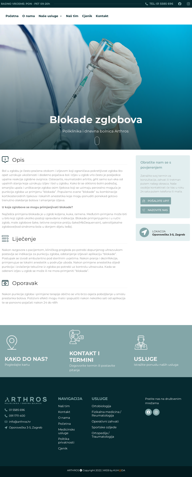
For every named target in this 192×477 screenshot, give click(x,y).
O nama (28, 16)
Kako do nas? (26, 359)
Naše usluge (50, 16)
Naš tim (72, 16)
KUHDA (119, 470)
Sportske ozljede (104, 427)
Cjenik (87, 16)
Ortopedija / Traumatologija (103, 434)
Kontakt (102, 16)
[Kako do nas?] (12, 342)
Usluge (145, 359)
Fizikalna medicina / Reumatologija (106, 413)
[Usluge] (141, 342)
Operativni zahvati (105, 421)
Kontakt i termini (84, 356)
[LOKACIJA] (144, 232)
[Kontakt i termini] (76, 337)
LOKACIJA (159, 231)
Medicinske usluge (66, 431)
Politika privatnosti (66, 440)
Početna (12, 16)
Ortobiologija (101, 406)
